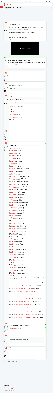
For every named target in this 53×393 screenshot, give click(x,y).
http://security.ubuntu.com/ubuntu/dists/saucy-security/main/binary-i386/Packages (28, 289)
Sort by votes (38, 70)
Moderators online (44, 107)
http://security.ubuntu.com (18, 111)
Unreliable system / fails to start (47, 83)
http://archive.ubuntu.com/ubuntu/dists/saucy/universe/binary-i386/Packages (27, 317)
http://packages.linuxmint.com (18, 156)
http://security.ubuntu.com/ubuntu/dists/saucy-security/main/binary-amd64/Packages (28, 280)
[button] (1, 1)
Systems (43, 53)
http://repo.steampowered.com (18, 157)
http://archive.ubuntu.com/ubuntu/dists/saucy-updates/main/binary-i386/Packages (27, 330)
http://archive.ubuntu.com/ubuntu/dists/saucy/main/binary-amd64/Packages (27, 293)
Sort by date (34, 70)
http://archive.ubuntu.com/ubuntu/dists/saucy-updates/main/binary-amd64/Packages (28, 321)
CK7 (9, 8)
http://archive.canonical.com (18, 165)
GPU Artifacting (46, 86)
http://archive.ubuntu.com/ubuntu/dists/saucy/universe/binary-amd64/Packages (27, 308)
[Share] (36, 83)
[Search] (20, 1)
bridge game (45, 96)
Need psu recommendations (47, 99)
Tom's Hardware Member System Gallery (47, 51)
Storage (43, 91)
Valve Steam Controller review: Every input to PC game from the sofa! (19, 4)
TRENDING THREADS (43, 43)
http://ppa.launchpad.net (18, 109)
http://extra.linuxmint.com (18, 160)
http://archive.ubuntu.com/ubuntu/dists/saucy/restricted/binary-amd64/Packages (27, 304)
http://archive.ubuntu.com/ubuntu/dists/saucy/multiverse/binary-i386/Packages (27, 319)
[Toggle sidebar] (51, 8)
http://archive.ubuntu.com (18, 107)
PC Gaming (44, 64)
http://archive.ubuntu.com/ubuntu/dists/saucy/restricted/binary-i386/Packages (27, 315)
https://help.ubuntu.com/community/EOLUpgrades (18, 65)
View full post (14, 67)
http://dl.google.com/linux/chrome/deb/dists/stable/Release (25, 278)
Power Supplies (44, 100)
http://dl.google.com (17, 150)
